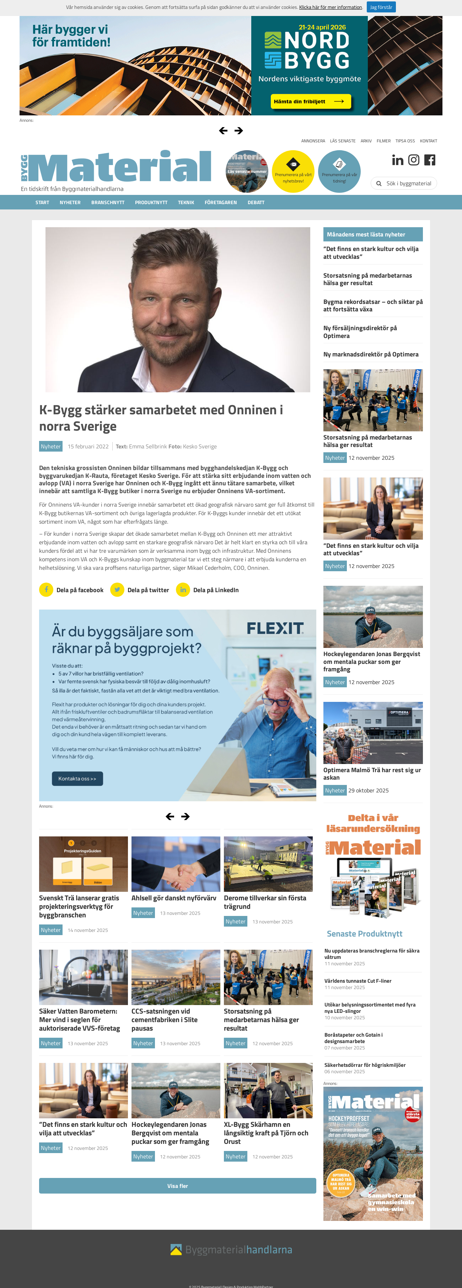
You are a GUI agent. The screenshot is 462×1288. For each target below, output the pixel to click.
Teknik (186, 202)
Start (42, 202)
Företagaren (221, 202)
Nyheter (70, 202)
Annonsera (313, 140)
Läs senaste (343, 140)
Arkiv (366, 140)
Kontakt (428, 140)
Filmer (384, 140)
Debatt (256, 202)
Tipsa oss (405, 140)
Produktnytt (151, 202)
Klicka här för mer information (330, 7)
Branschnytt (107, 202)
